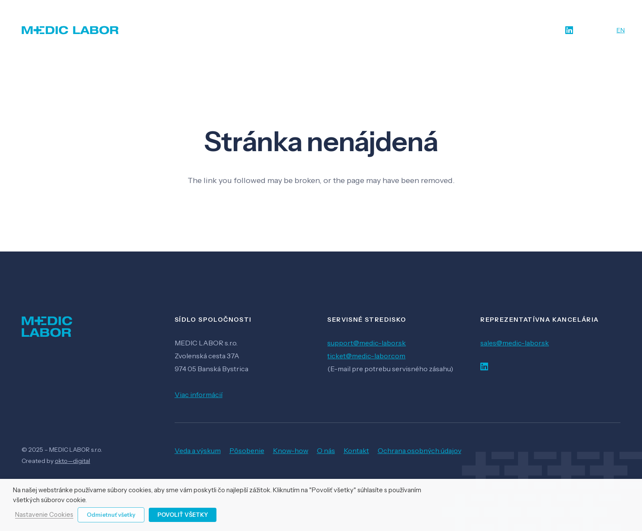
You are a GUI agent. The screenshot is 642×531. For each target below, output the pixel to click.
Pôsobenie (246, 450)
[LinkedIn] (569, 30)
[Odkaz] (70, 30)
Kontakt (356, 450)
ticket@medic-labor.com (366, 355)
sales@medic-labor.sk (514, 342)
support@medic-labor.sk (366, 342)
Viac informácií (198, 394)
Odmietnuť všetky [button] (111, 514)
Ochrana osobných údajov (419, 450)
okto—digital (72, 461)
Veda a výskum (198, 450)
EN (621, 30)
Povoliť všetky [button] (182, 514)
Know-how (290, 450)
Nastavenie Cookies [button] (44, 515)
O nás (326, 450)
